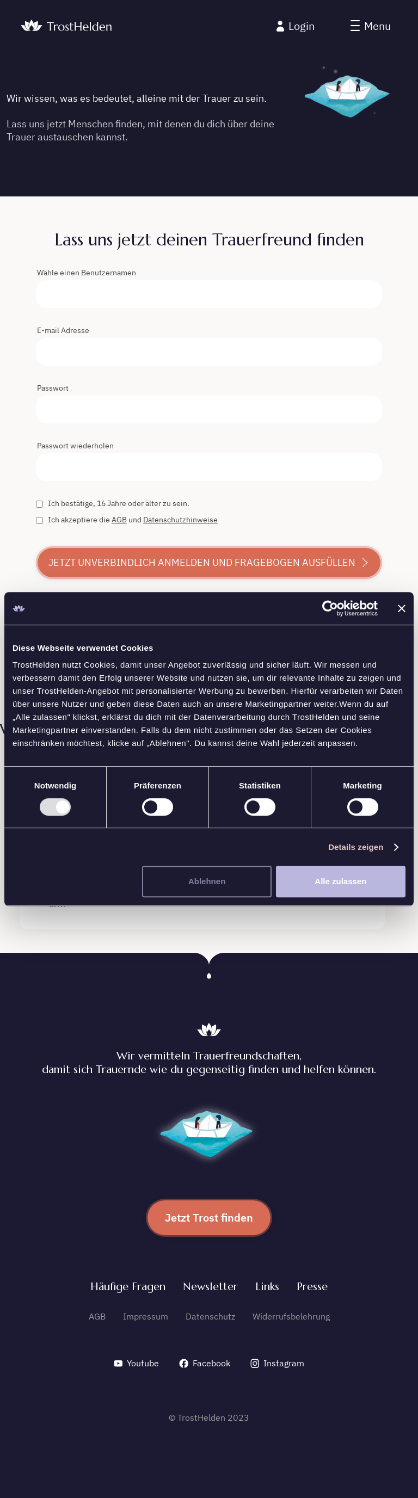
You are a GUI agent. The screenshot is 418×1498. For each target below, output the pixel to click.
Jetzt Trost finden (209, 1217)
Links (267, 1286)
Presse (312, 1286)
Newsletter (210, 1286)
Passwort (53, 388)
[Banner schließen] (401, 608)
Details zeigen (355, 847)
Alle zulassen (340, 881)
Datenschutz (210, 1316)
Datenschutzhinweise (180, 520)
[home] (66, 26)
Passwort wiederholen (75, 446)
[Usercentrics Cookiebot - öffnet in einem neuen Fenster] (330, 608)
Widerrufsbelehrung (291, 1316)
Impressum (145, 1316)
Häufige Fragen (127, 1286)
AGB (119, 520)
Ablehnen (206, 881)
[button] (370, 26)
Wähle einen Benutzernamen (86, 273)
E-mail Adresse (63, 330)
